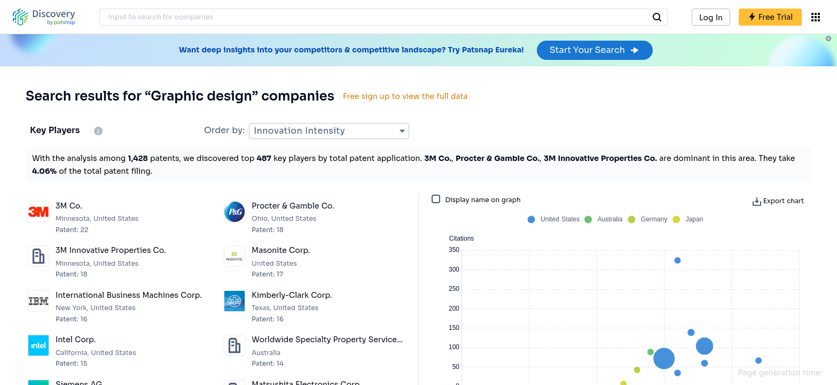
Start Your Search (595, 50)
